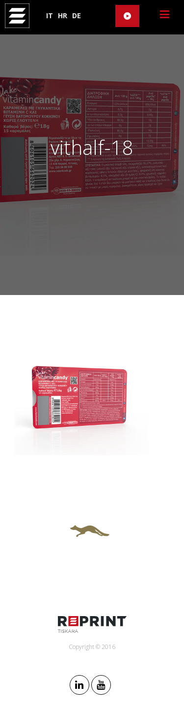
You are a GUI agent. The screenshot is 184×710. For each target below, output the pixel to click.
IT (49, 15)
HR (62, 15)
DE (76, 15)
